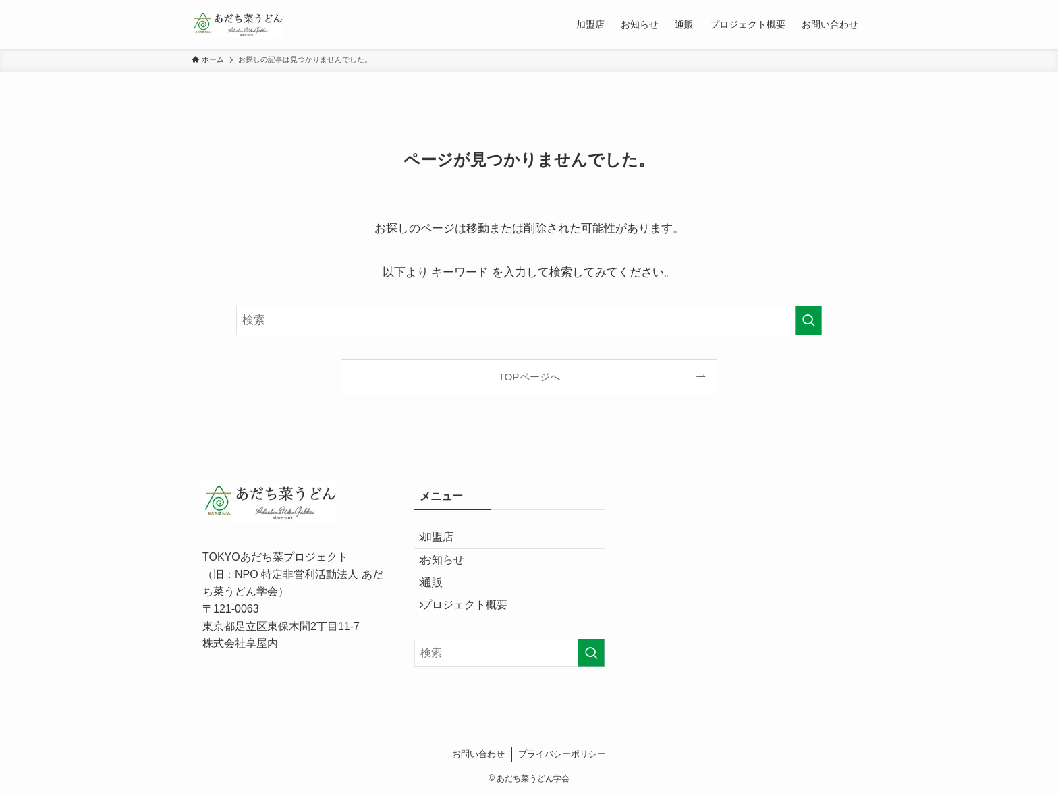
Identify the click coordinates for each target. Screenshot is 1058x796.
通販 (441, 605)
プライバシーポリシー (562, 754)
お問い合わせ (478, 754)
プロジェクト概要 (473, 637)
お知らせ (452, 573)
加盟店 (446, 541)
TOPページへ (528, 376)
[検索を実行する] (808, 320)
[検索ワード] (529, 320)
